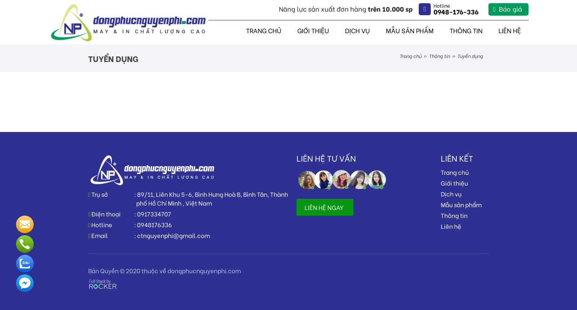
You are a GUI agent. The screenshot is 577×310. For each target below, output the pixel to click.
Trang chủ (263, 30)
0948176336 (154, 224)
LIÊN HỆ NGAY (324, 207)
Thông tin (466, 30)
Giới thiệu (313, 30)
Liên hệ (509, 30)
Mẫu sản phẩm (410, 30)
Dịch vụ (357, 30)
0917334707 (154, 213)
